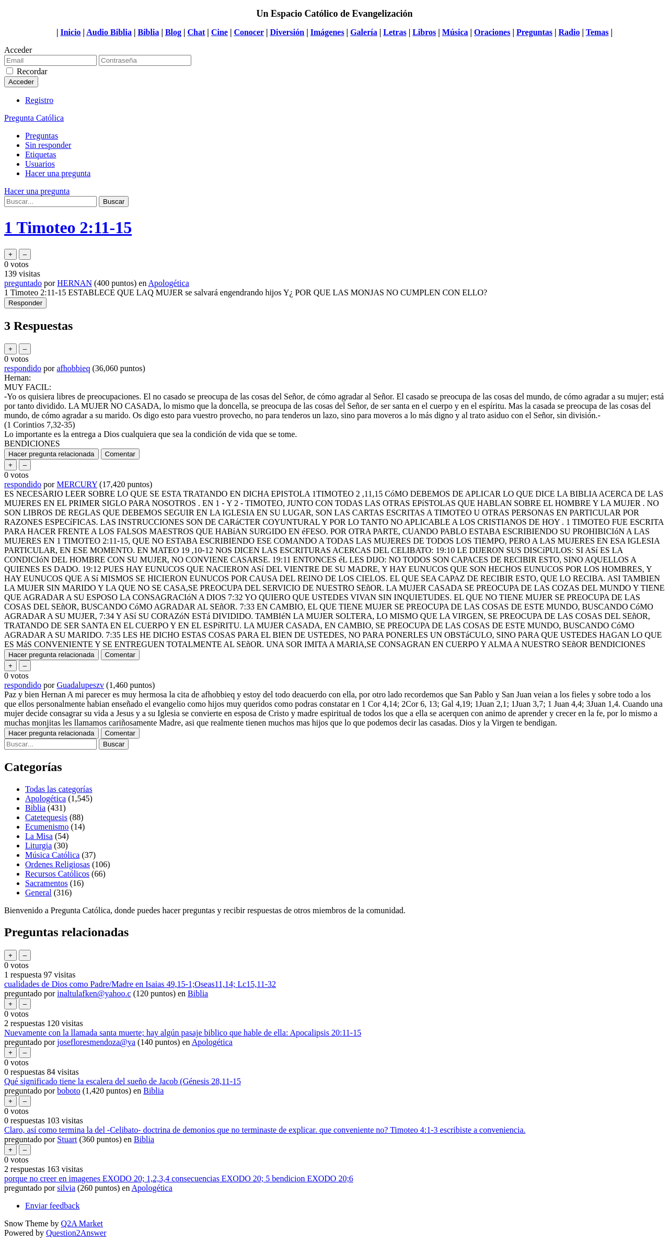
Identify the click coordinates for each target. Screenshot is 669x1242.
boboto (68, 1090)
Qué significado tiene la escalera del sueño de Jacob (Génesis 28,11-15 (122, 1081)
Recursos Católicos (57, 873)
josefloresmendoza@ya (96, 1042)
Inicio (70, 32)
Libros (424, 32)
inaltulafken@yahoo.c (94, 993)
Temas (597, 32)
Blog (173, 32)
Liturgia (38, 845)
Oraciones (492, 32)
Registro (39, 100)
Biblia (148, 32)
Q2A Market (82, 1223)
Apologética (168, 283)
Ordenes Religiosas (57, 864)
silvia (66, 1187)
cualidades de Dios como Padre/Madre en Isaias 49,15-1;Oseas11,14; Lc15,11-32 (140, 984)
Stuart (67, 1139)
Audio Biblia (109, 32)
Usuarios (40, 163)
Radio (569, 32)
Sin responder (48, 145)
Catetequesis (46, 817)
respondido (22, 368)
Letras (394, 32)
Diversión (287, 32)
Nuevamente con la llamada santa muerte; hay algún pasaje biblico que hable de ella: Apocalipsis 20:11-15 (182, 1032)
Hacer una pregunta (57, 173)
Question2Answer (76, 1232)
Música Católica (52, 854)
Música (455, 32)
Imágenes (327, 32)
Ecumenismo (47, 826)
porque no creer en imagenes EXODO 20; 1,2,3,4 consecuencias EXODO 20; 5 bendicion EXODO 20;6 (178, 1178)
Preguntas (534, 32)
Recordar (32, 71)
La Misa (39, 836)
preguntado (23, 283)
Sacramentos (46, 883)
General (38, 892)
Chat (196, 32)
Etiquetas (40, 154)
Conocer (248, 32)
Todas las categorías (59, 789)
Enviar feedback (52, 1205)
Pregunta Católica (34, 117)
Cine (219, 32)
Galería (363, 32)
